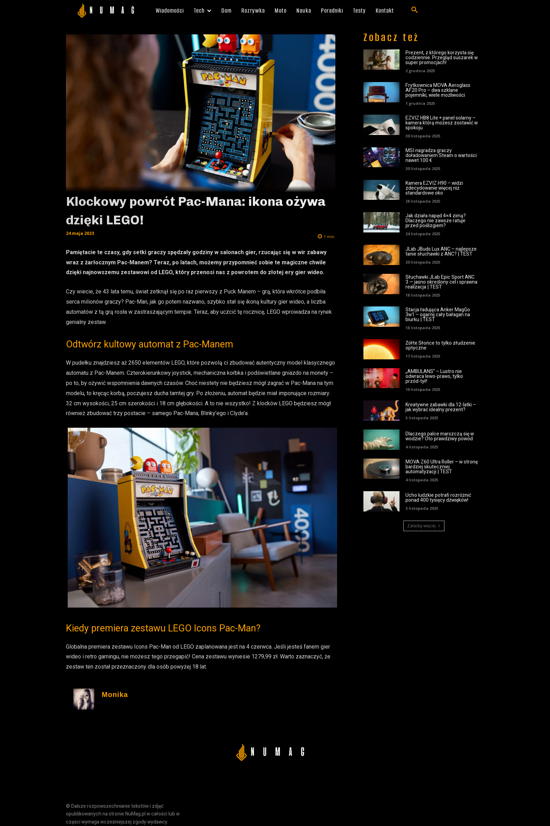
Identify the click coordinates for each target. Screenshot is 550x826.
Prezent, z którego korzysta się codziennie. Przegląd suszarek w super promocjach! (441, 57)
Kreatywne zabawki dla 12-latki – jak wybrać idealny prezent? (440, 407)
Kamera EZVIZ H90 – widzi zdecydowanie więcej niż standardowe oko (434, 188)
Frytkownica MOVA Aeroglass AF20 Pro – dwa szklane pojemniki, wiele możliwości (437, 90)
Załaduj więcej (424, 526)
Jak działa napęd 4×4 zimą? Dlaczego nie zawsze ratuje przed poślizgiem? (435, 220)
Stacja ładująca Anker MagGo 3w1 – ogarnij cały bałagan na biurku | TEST (437, 314)
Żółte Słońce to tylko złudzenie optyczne (440, 345)
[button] (414, 10)
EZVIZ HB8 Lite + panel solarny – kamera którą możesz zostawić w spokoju (441, 122)
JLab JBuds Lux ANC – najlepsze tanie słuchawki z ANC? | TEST (441, 251)
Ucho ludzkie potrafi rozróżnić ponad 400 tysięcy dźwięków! (438, 498)
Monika (115, 694)
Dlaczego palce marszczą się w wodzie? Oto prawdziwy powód (439, 436)
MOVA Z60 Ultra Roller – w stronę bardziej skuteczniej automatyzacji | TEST (441, 466)
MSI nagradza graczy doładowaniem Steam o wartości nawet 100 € (441, 155)
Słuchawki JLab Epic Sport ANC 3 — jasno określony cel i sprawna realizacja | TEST (441, 282)
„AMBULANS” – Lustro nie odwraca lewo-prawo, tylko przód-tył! (434, 376)
